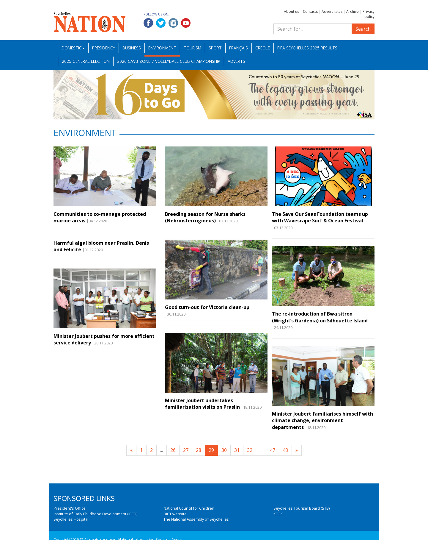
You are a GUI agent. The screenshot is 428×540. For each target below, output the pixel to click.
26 (173, 450)
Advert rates (332, 11)
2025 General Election (86, 61)
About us (291, 11)
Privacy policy (368, 14)
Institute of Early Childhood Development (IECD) (95, 513)
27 (185, 450)
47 (272, 450)
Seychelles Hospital (71, 519)
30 (224, 450)
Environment (162, 48)
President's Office (70, 508)
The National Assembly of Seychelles (196, 519)
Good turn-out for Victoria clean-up (207, 307)
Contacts (310, 11)
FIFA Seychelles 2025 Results (307, 48)
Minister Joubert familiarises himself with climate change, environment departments (322, 420)
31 (237, 450)
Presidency (103, 48)
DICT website (175, 513)
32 (249, 450)
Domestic (73, 48)
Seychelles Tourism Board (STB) (301, 508)
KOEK (278, 513)
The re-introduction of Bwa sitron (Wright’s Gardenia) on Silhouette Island (320, 317)
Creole (262, 48)
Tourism (192, 48)
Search (363, 29)
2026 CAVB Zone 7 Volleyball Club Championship (168, 61)
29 (211, 450)
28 (198, 450)
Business (131, 48)
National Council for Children (188, 508)
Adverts (236, 61)
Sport (215, 48)
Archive (352, 11)
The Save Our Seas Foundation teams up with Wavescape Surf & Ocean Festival (320, 217)
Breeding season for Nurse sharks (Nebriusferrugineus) (205, 217)
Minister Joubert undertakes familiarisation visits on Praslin (202, 403)
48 (285, 450)
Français (238, 48)
